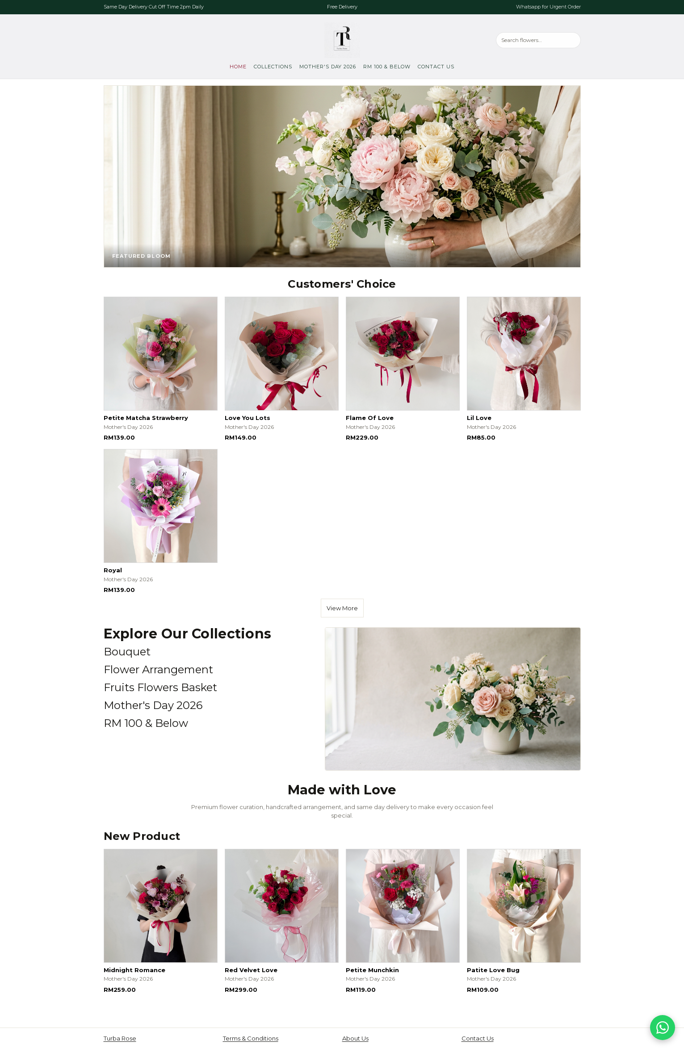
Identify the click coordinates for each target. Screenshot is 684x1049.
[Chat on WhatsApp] (662, 1027)
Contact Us (436, 66)
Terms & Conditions (250, 1038)
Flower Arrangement (158, 669)
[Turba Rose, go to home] (342, 40)
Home (238, 66)
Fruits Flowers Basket (160, 687)
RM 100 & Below (387, 66)
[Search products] (538, 40)
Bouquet (127, 651)
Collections (273, 66)
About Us (355, 1038)
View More (342, 608)
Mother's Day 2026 (328, 66)
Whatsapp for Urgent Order (548, 7)
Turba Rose (120, 1038)
